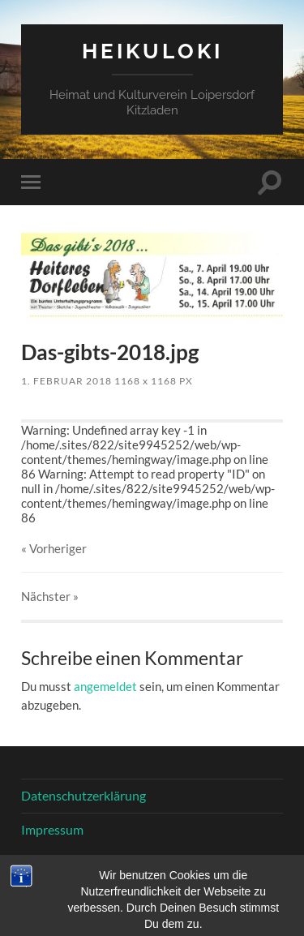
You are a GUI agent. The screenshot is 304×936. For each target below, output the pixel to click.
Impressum (52, 829)
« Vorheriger (54, 548)
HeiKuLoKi (152, 50)
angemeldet (105, 686)
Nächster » (50, 596)
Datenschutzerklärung (83, 795)
